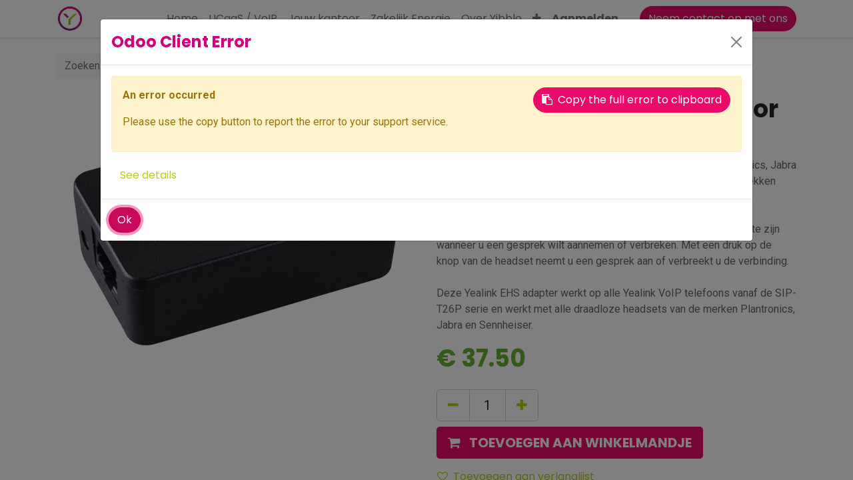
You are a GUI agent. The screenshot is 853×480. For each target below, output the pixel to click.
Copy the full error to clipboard (632, 99)
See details (148, 175)
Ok (124, 219)
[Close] (736, 42)
